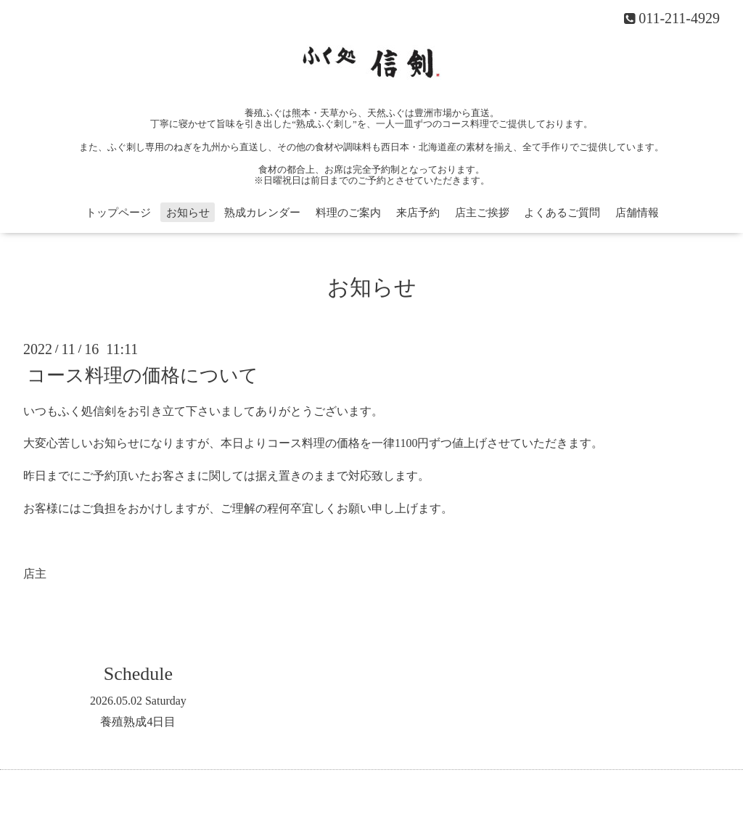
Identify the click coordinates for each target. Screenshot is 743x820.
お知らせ (188, 212)
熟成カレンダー (262, 212)
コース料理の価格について (142, 374)
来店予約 (418, 212)
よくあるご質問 (562, 212)
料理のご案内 (348, 212)
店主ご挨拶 (482, 212)
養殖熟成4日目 (138, 722)
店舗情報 (637, 212)
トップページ (118, 212)
